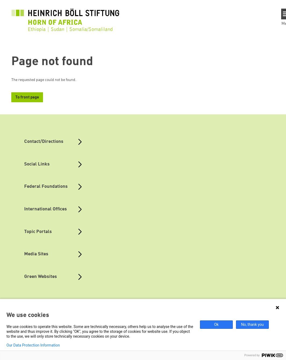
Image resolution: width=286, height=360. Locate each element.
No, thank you (252, 324)
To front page (27, 98)
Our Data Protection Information (33, 345)
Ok (216, 324)
